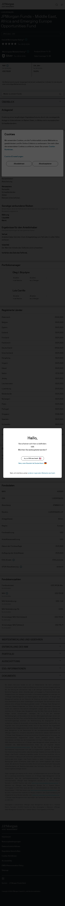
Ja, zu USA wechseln (32, 458)
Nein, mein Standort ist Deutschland (32, 463)
